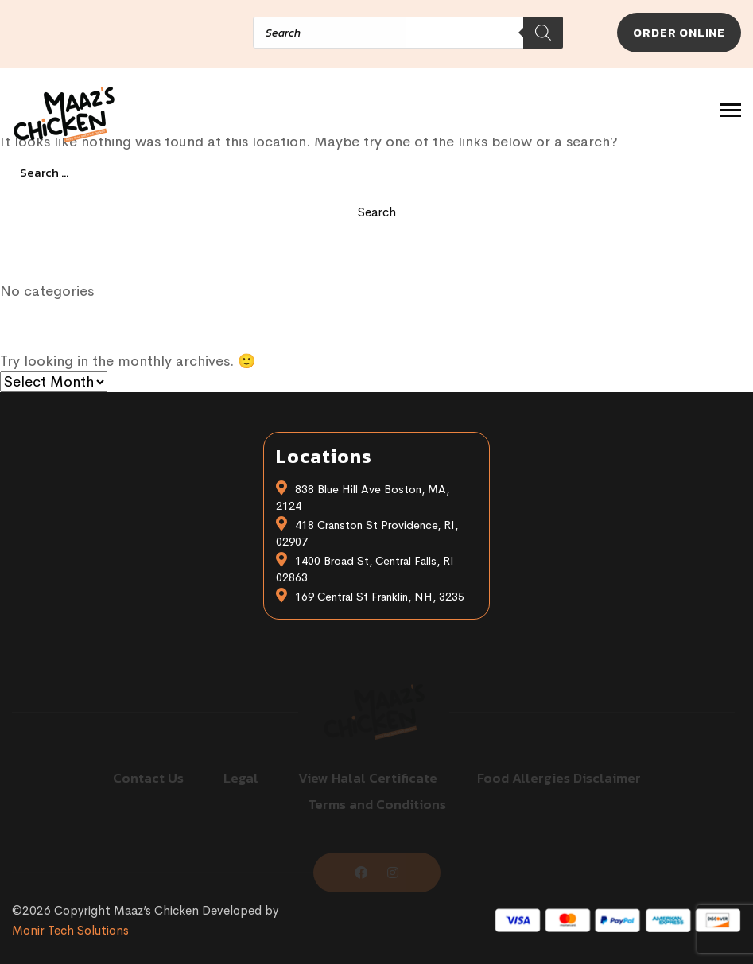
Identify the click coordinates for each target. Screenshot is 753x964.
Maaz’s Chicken (156, 910)
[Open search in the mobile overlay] (272, 33)
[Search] (543, 33)
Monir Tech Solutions (70, 930)
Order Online (679, 32)
